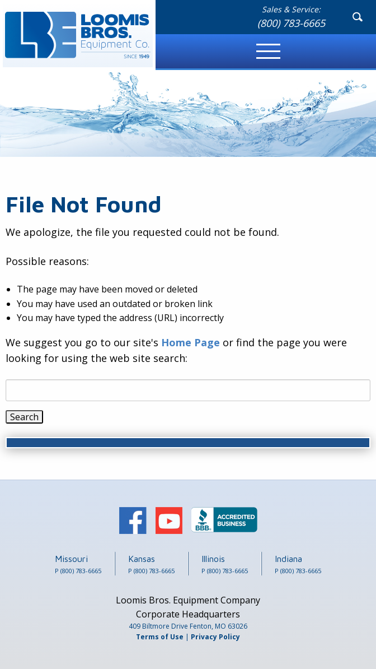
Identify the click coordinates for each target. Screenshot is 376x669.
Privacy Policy (215, 637)
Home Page (190, 342)
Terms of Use (160, 637)
